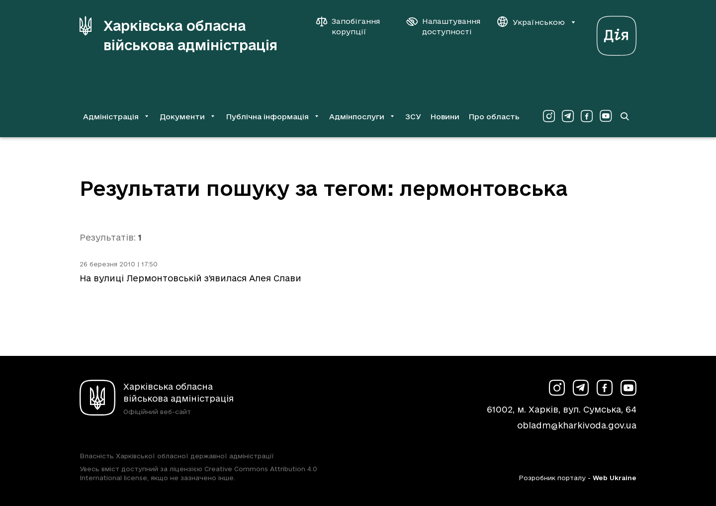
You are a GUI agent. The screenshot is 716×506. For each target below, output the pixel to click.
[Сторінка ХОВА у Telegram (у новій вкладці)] (568, 116)
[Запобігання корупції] (353, 26)
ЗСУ (413, 116)
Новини (444, 116)
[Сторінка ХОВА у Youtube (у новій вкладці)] (606, 116)
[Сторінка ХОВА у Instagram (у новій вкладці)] (549, 116)
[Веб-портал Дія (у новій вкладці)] (616, 33)
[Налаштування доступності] (443, 26)
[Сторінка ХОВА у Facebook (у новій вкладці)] (587, 116)
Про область (494, 116)
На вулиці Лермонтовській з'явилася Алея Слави (190, 278)
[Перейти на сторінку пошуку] (624, 116)
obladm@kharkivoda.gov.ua (576, 425)
